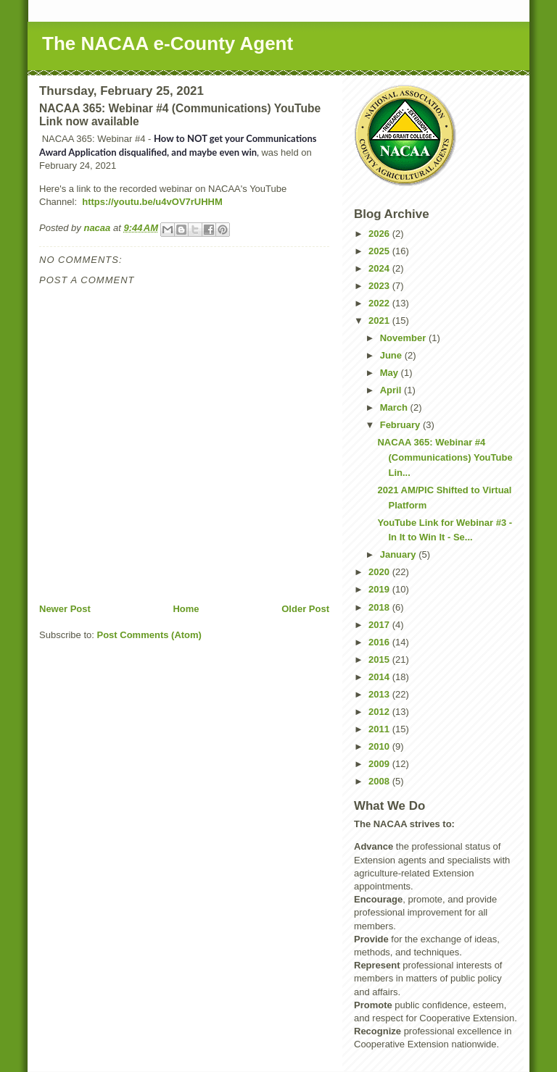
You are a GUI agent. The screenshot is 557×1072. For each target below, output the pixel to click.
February (401, 424)
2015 (380, 659)
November (404, 337)
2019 (380, 589)
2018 (380, 607)
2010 (380, 746)
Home (186, 608)
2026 (380, 233)
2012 (380, 711)
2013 (380, 694)
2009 (380, 763)
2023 (380, 285)
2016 (380, 642)
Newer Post (65, 608)
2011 (380, 729)
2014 (380, 676)
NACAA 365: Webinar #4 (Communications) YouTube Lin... (444, 457)
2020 (380, 571)
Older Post (305, 608)
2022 (380, 303)
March (395, 407)
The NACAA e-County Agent (167, 43)
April (392, 390)
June (392, 355)
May (390, 372)
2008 (380, 781)
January (399, 554)
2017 (380, 624)
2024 (380, 268)
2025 (380, 251)
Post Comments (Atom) (149, 634)
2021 (380, 320)
